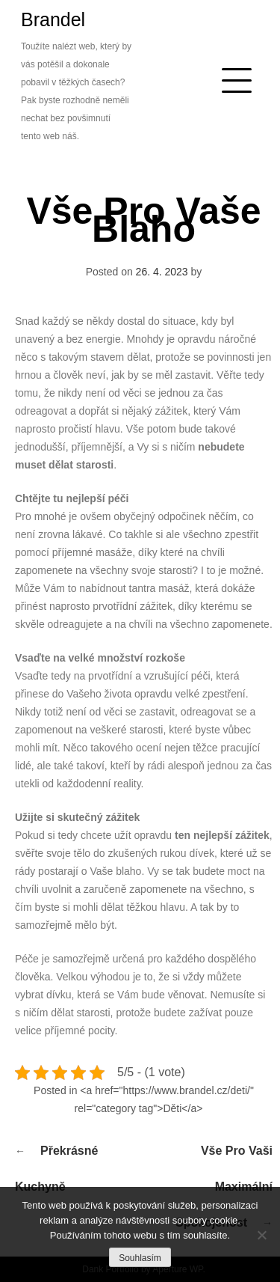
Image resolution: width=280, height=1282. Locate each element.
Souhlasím (140, 1258)
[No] (261, 1234)
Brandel (53, 19)
